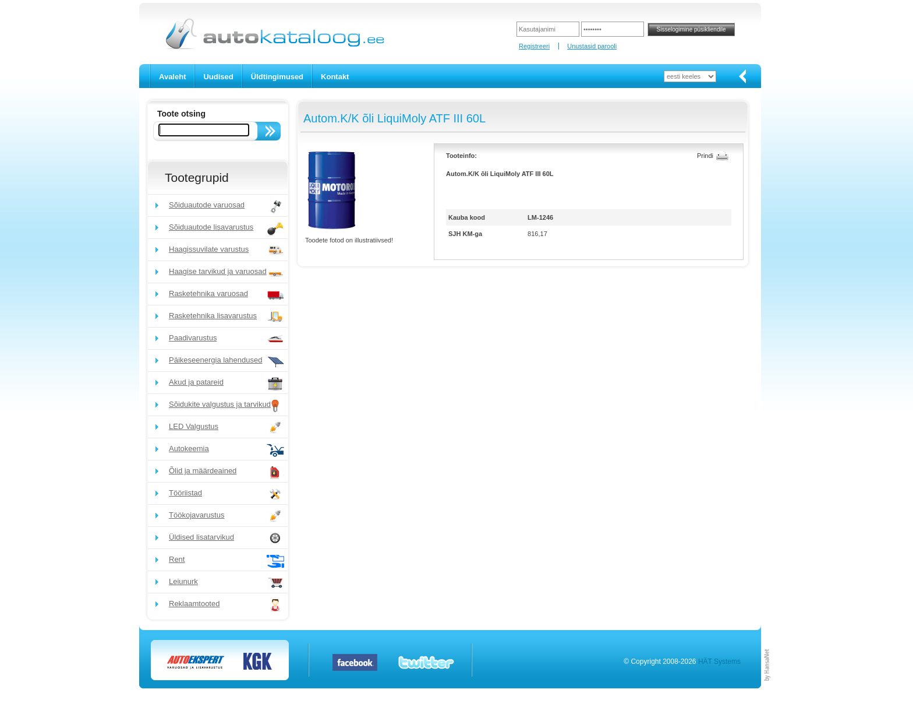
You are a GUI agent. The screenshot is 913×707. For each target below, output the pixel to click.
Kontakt (335, 76)
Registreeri (534, 46)
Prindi (705, 155)
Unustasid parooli (592, 46)
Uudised (218, 76)
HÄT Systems (719, 661)
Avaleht (172, 76)
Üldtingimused (277, 76)
